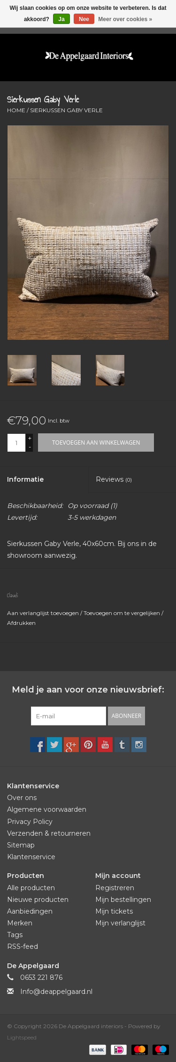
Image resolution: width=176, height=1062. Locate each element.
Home (16, 110)
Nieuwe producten (38, 899)
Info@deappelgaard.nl (56, 991)
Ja (61, 19)
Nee (84, 19)
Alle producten (31, 888)
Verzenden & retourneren (49, 833)
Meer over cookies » (125, 19)
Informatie (25, 479)
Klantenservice (31, 857)
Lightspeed (22, 1037)
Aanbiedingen (30, 911)
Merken (19, 923)
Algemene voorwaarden (46, 809)
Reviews (114, 479)
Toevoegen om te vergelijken (122, 612)
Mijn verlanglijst (120, 923)
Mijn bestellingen (123, 899)
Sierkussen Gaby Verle (66, 110)
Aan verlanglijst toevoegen (43, 612)
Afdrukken (21, 622)
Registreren (114, 888)
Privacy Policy (30, 821)
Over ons (22, 797)
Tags (15, 935)
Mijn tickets (114, 911)
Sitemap (21, 845)
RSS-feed (22, 946)
